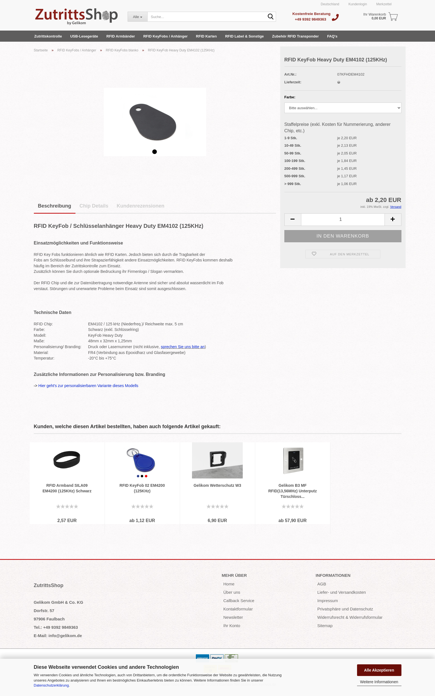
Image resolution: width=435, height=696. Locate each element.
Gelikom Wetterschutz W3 (217, 485)
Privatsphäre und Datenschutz (345, 609)
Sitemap (325, 625)
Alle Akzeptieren (379, 670)
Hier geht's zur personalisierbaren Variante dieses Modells (88, 385)
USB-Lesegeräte (84, 36)
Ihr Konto (231, 625)
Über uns (231, 592)
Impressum (327, 600)
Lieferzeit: (292, 82)
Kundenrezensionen (141, 206)
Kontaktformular (238, 609)
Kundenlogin (357, 4)
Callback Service (238, 600)
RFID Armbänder (121, 36)
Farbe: (289, 97)
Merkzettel (383, 4)
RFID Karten (206, 36)
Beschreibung (54, 206)
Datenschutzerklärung (51, 685)
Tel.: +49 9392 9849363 (56, 627)
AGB (321, 584)
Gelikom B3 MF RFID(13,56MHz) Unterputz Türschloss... (292, 491)
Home (228, 584)
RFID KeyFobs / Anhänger (165, 36)
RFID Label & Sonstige (244, 36)
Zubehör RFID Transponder (295, 36)
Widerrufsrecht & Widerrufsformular (350, 617)
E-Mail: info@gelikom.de (58, 635)
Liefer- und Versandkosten (341, 592)
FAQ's (332, 36)
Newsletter (233, 617)
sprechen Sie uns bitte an (183, 347)
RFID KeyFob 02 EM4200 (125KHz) (142, 488)
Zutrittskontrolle (48, 36)
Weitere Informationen (379, 682)
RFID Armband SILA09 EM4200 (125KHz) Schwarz (67, 488)
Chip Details (94, 206)
